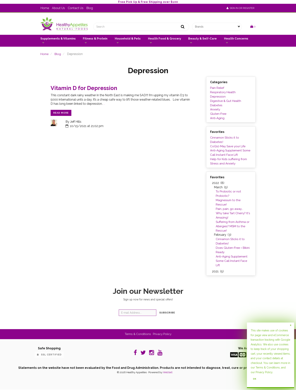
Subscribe (167, 313)
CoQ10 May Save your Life (228, 147)
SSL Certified (49, 355)
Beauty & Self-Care (202, 39)
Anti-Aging (217, 119)
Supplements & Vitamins (58, 39)
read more (61, 113)
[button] (253, 27)
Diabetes (216, 106)
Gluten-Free (218, 114)
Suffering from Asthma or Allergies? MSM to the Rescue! (233, 227)
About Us (58, 8)
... (104, 105)
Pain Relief (217, 88)
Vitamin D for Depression (85, 88)
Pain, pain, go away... (230, 209)
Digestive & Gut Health (226, 101)
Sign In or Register (240, 8)
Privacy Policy (264, 372)
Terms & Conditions (268, 367)
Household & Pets (128, 39)
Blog (89, 8)
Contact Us (75, 8)
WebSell (168, 372)
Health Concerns (236, 39)
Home (44, 8)
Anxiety (215, 110)
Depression (218, 97)
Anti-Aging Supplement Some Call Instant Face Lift (232, 261)
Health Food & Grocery (164, 39)
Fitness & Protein (95, 39)
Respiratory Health (223, 93)
